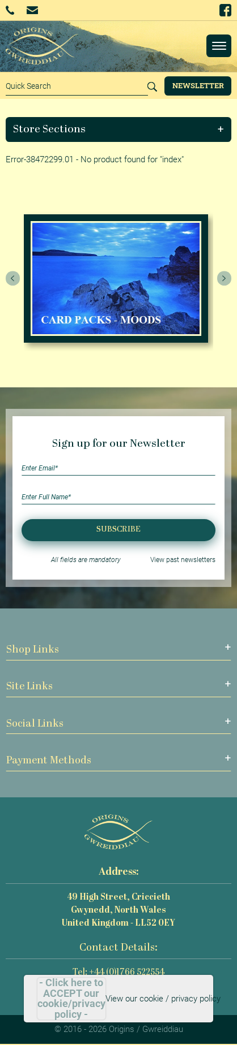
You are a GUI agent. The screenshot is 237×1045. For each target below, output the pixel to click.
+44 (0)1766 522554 (10, 10)
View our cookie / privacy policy (163, 999)
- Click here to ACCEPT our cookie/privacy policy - (71, 999)
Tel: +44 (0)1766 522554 (118, 973)
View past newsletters (182, 560)
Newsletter (198, 85)
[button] (119, 129)
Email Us (32, 10)
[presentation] (13, 278)
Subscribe (118, 529)
